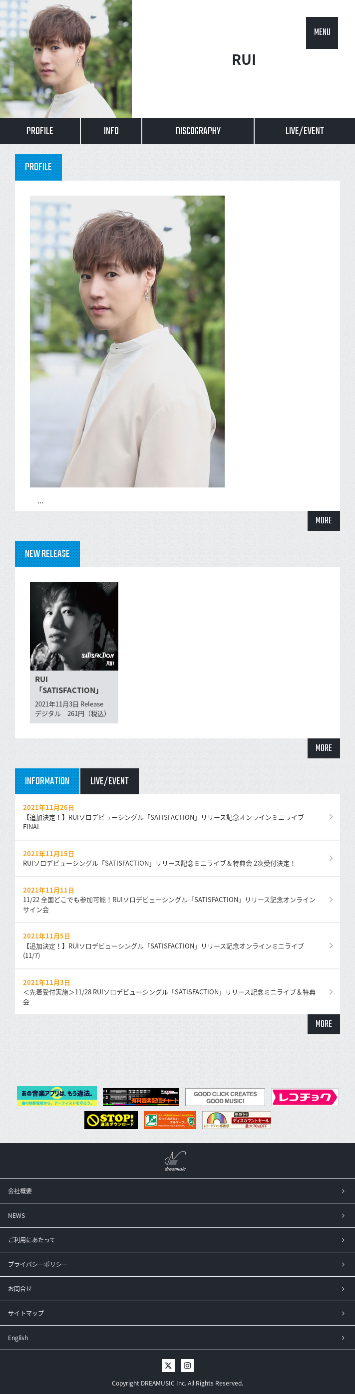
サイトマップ (26, 1313)
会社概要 (20, 1190)
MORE (324, 521)
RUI (244, 59)
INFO (111, 131)
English (18, 1337)
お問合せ (20, 1288)
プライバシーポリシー (38, 1264)
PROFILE (39, 131)
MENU (322, 32)
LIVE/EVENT (305, 131)
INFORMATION (47, 781)
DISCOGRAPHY (198, 131)
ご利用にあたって (31, 1239)
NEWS (16, 1215)
